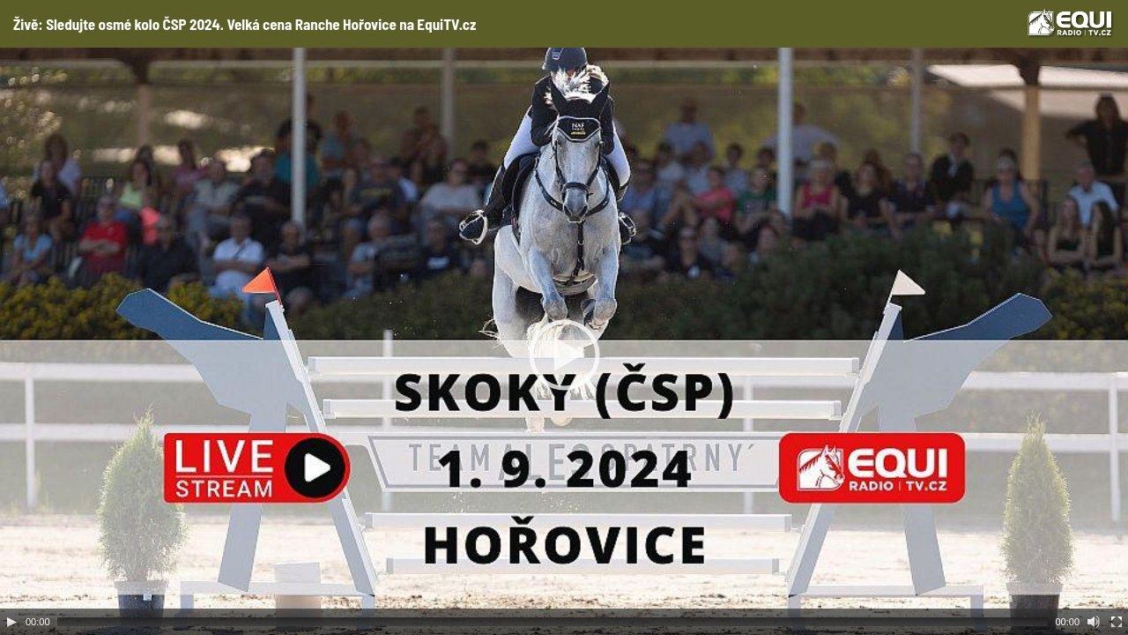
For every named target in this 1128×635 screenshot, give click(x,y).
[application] (564, 341)
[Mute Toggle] (1094, 622)
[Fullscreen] (1116, 622)
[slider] (553, 621)
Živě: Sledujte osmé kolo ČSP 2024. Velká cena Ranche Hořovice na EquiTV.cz (244, 24)
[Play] (11, 622)
